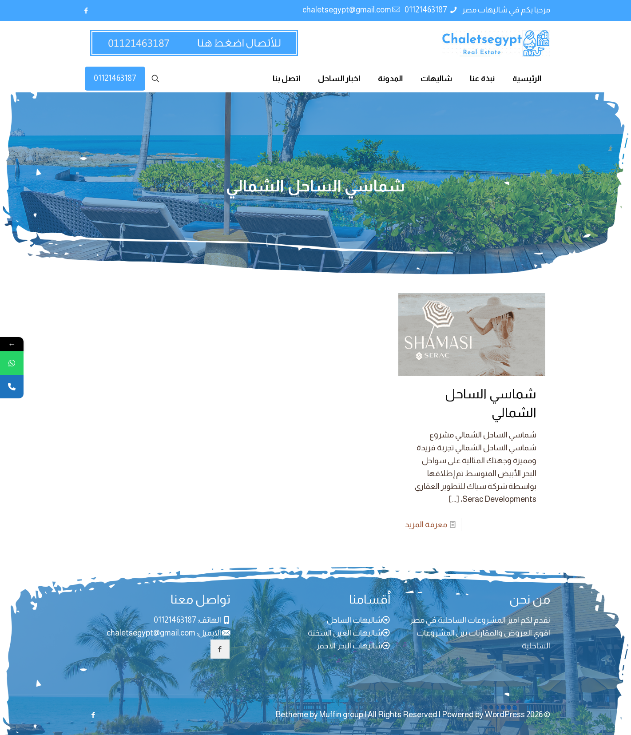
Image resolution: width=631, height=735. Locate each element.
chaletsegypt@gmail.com (151, 632)
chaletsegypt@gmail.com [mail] (346, 9)
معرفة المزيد (426, 524)
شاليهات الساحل (354, 620)
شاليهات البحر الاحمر (349, 645)
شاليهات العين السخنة (345, 632)
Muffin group (341, 714)
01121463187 (115, 78)
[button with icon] (220, 649)
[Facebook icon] (86, 10)
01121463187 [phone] (426, 9)
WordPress (505, 714)
